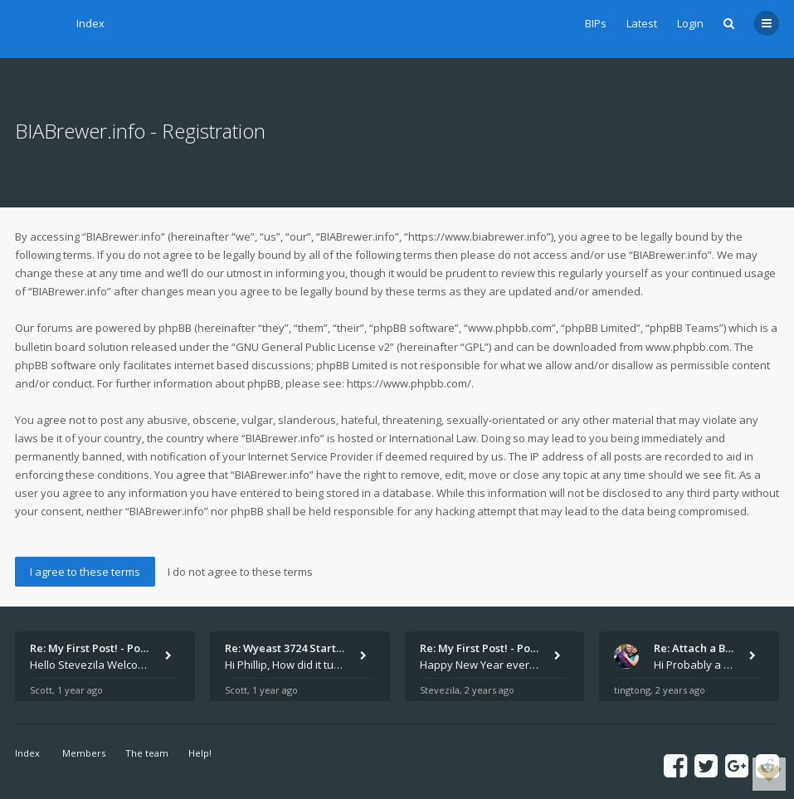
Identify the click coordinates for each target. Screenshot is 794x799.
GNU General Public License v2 (313, 346)
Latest (641, 23)
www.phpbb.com (687, 346)
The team (146, 753)
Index (90, 23)
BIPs (595, 23)
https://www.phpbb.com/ (409, 383)
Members (83, 753)
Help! (200, 753)
